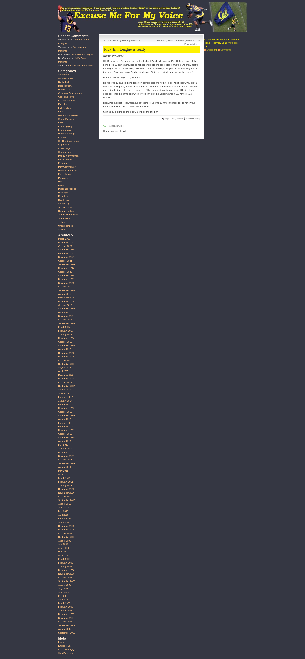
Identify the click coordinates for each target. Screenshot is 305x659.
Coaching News (66, 96)
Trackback (114, 125)
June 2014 (63, 393)
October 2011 (65, 459)
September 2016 (66, 345)
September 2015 (66, 364)
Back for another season (80, 65)
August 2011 (64, 467)
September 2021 (66, 264)
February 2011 (65, 481)
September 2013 (66, 415)
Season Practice (66, 207)
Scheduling (64, 203)
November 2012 (66, 430)
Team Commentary (68, 214)
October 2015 (65, 360)
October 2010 (65, 496)
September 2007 (66, 625)
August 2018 (64, 312)
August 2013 (64, 419)
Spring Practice (66, 211)
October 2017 (65, 319)
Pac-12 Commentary (68, 155)
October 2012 (65, 433)
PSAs (61, 185)
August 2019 (64, 294)
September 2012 (66, 437)
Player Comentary (67, 170)
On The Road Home (68, 141)
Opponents (63, 144)
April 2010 (63, 515)
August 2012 (64, 441)
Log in (61, 642)
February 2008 (65, 607)
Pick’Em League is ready (125, 49)
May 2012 (63, 445)
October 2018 (65, 305)
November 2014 (66, 378)
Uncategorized (65, 225)
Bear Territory (65, 85)
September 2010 (66, 500)
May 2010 (63, 511)
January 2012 (65, 448)
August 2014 (64, 389)
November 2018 (66, 301)
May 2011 (63, 470)
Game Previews (66, 119)
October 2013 (65, 411)
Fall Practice (64, 108)
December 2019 (66, 279)
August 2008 (64, 585)
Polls (60, 181)
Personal (62, 163)
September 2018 (66, 308)
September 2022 (66, 249)
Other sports (64, 152)
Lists (60, 122)
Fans (60, 111)
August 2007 (64, 629)
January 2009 (65, 566)
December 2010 (66, 489)
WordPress (233, 43)
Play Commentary (67, 166)
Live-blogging (65, 126)
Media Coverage (66, 133)
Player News (64, 174)
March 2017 (64, 327)
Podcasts (63, 178)
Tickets (61, 222)
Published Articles (67, 188)
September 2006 (66, 632)
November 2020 (66, 268)
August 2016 (64, 349)
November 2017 (66, 316)
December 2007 (66, 614)
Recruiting (63, 196)
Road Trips (63, 200)
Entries (64, 645)
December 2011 (66, 452)
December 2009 (66, 526)
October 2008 (65, 577)
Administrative (192, 118)
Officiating (63, 137)
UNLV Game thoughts (82, 54)
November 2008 (66, 573)
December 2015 (66, 353)
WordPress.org (66, 653)
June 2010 (63, 507)
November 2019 (66, 283)
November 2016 (66, 338)
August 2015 (64, 367)
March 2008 (64, 603)
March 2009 (64, 559)
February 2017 (65, 330)
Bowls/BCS (64, 89)
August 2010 (64, 503)
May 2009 (63, 551)
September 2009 (66, 537)
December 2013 (66, 404)
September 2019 (66, 290)
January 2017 (65, 334)
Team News (64, 218)
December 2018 (66, 297)
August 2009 (64, 540)
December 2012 (66, 426)
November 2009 (66, 529)
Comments (66, 649)
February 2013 (65, 423)
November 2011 (66, 456)
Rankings (63, 192)
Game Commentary (68, 115)
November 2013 (66, 408)
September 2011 (66, 463)
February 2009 (65, 562)
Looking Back (65, 130)
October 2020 (65, 271)
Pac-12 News (65, 159)
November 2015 (66, 356)
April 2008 (63, 599)
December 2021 (66, 253)
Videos (61, 229)
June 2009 (63, 548)
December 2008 (66, 570)
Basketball (63, 82)
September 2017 (66, 323)
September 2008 (66, 581)
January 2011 (65, 485)
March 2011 (64, 478)
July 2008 (63, 588)
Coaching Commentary (70, 93)
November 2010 (66, 492)
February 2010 (65, 518)
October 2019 (65, 286)
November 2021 (66, 257)
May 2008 (63, 596)
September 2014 (66, 386)
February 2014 (65, 397)
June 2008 (63, 592)
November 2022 (66, 242)
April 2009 (63, 555)
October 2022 (65, 246)
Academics (63, 74)
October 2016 (65, 341)
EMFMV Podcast (66, 100)
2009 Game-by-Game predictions (123, 40)
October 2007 (65, 621)
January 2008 (65, 610)
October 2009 (65, 533)
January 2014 (65, 400)
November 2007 (66, 618)
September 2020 (66, 275)
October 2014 (65, 382)
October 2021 (65, 260)
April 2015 (63, 371)
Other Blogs (64, 148)
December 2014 (66, 375)
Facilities (62, 104)
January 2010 (65, 522)
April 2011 (63, 474)
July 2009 (63, 544)
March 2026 (64, 238)
